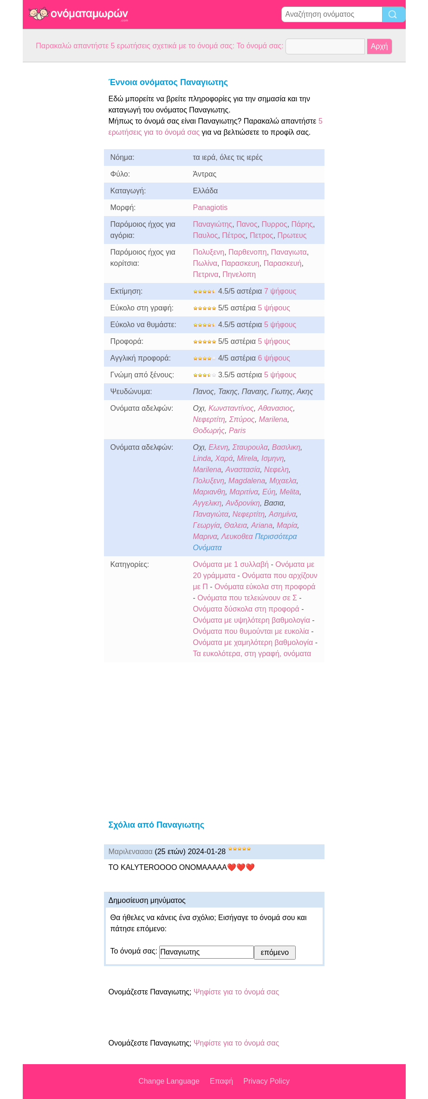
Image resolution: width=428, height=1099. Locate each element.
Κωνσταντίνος (231, 408)
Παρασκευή (283, 263)
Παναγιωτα (289, 252)
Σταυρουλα (249, 447)
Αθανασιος (275, 408)
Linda (202, 458)
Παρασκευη (240, 263)
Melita (289, 492)
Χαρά (224, 458)
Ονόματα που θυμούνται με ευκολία (251, 631)
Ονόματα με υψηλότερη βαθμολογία (251, 620)
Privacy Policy (266, 1081)
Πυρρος (274, 224)
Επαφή (221, 1081)
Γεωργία (206, 525)
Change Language (169, 1081)
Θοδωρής (209, 430)
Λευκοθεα (237, 536)
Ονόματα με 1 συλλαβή (231, 564)
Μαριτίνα (243, 492)
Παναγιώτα (210, 514)
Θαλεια (235, 525)
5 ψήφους (274, 308)
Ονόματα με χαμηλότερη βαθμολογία (253, 642)
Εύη (268, 492)
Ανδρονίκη (243, 503)
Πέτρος (234, 235)
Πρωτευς (292, 235)
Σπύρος (242, 419)
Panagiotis (210, 207)
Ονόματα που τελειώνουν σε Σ (247, 598)
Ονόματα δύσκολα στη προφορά (246, 609)
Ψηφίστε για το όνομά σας (236, 992)
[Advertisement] (60, 201)
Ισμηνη (272, 458)
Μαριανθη (209, 492)
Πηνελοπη (239, 274)
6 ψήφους (274, 358)
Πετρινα (206, 274)
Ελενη (218, 447)
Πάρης (302, 224)
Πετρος (261, 235)
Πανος (246, 224)
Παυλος (205, 235)
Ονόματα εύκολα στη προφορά (265, 587)
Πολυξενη (209, 252)
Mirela (247, 458)
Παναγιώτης (213, 224)
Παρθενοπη (247, 252)
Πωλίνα (205, 263)
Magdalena (246, 481)
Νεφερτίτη (209, 419)
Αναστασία (243, 470)
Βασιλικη (286, 447)
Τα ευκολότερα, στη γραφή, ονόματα (252, 654)
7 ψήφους (280, 291)
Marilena (273, 419)
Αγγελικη (207, 503)
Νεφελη (276, 470)
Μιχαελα (282, 481)
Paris (237, 430)
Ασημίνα (282, 514)
